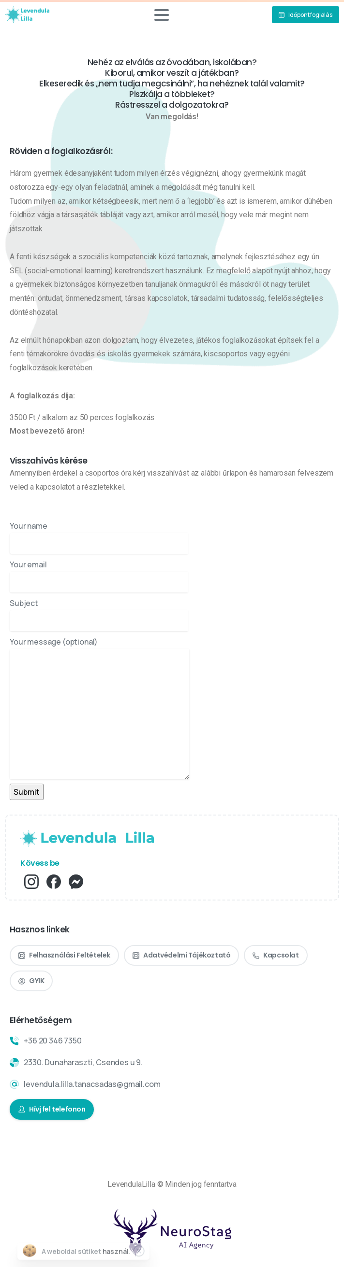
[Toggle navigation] (161, 15)
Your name (99, 537)
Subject (99, 614)
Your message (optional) (99, 707)
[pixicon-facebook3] (54, 881)
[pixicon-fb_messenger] (76, 881)
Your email (99, 575)
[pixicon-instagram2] (31, 881)
